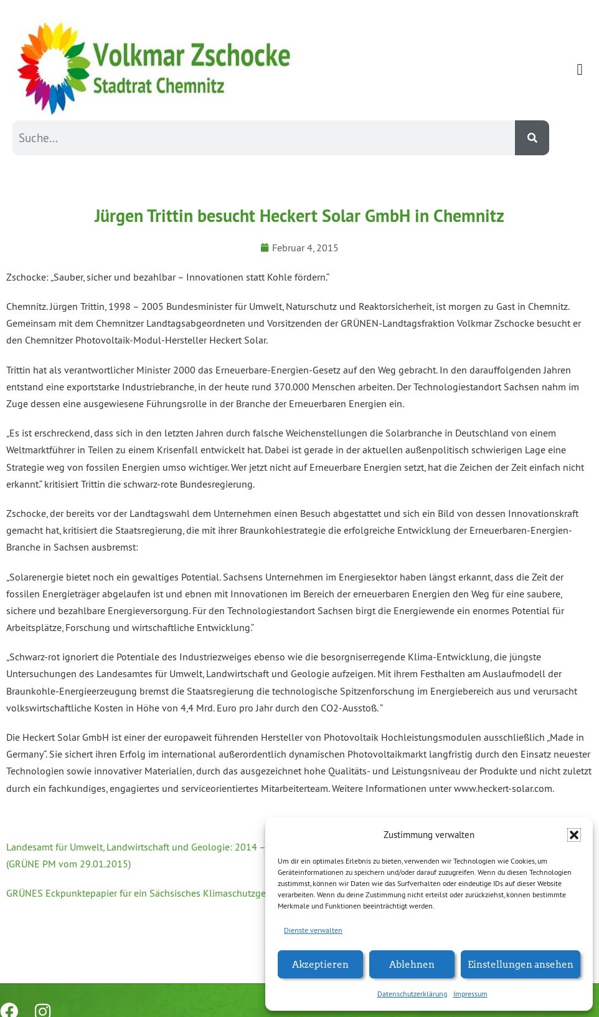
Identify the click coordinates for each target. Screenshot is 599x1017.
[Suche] (532, 137)
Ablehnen (412, 964)
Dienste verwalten (313, 930)
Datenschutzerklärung (412, 993)
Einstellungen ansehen (520, 964)
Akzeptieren (320, 964)
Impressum (470, 993)
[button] (574, 835)
